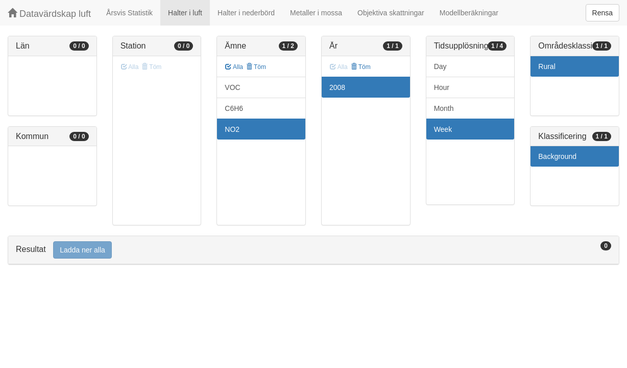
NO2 (232, 129)
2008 (337, 87)
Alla (234, 67)
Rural (546, 66)
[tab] (313, 250)
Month (444, 108)
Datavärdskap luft (49, 13)
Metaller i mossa (316, 13)
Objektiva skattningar (390, 13)
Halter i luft (185, 13)
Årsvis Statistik (129, 13)
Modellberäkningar (469, 13)
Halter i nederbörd (246, 13)
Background (557, 156)
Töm (256, 67)
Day (440, 66)
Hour (441, 87)
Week (443, 129)
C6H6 (234, 108)
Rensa (602, 13)
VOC (232, 87)
